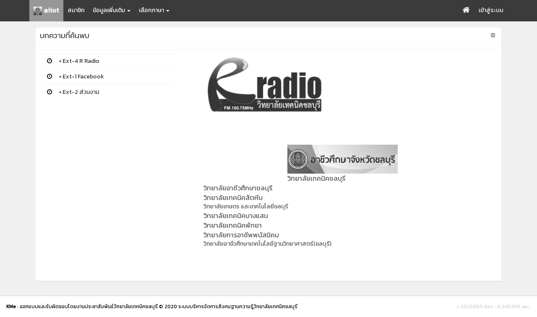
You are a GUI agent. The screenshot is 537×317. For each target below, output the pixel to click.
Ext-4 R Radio (81, 61)
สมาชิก (76, 10)
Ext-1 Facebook (83, 76)
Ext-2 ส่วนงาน (81, 92)
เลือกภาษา (154, 10)
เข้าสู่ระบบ (491, 10)
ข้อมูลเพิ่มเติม (111, 10)
